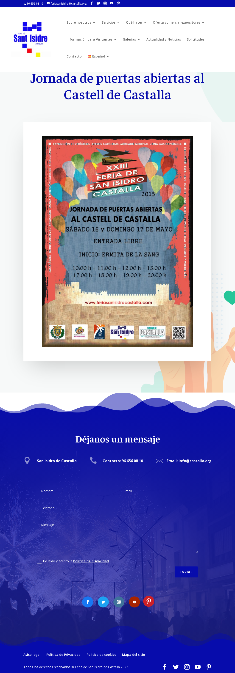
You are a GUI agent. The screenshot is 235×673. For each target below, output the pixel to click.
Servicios (108, 23)
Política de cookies (101, 654)
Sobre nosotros (79, 23)
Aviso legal (31, 654)
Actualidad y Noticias (163, 39)
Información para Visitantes (89, 39)
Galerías (129, 39)
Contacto (74, 56)
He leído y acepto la (73, 557)
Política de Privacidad (91, 557)
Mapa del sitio (133, 654)
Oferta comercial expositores (176, 23)
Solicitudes (195, 39)
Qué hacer (134, 23)
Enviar (186, 568)
